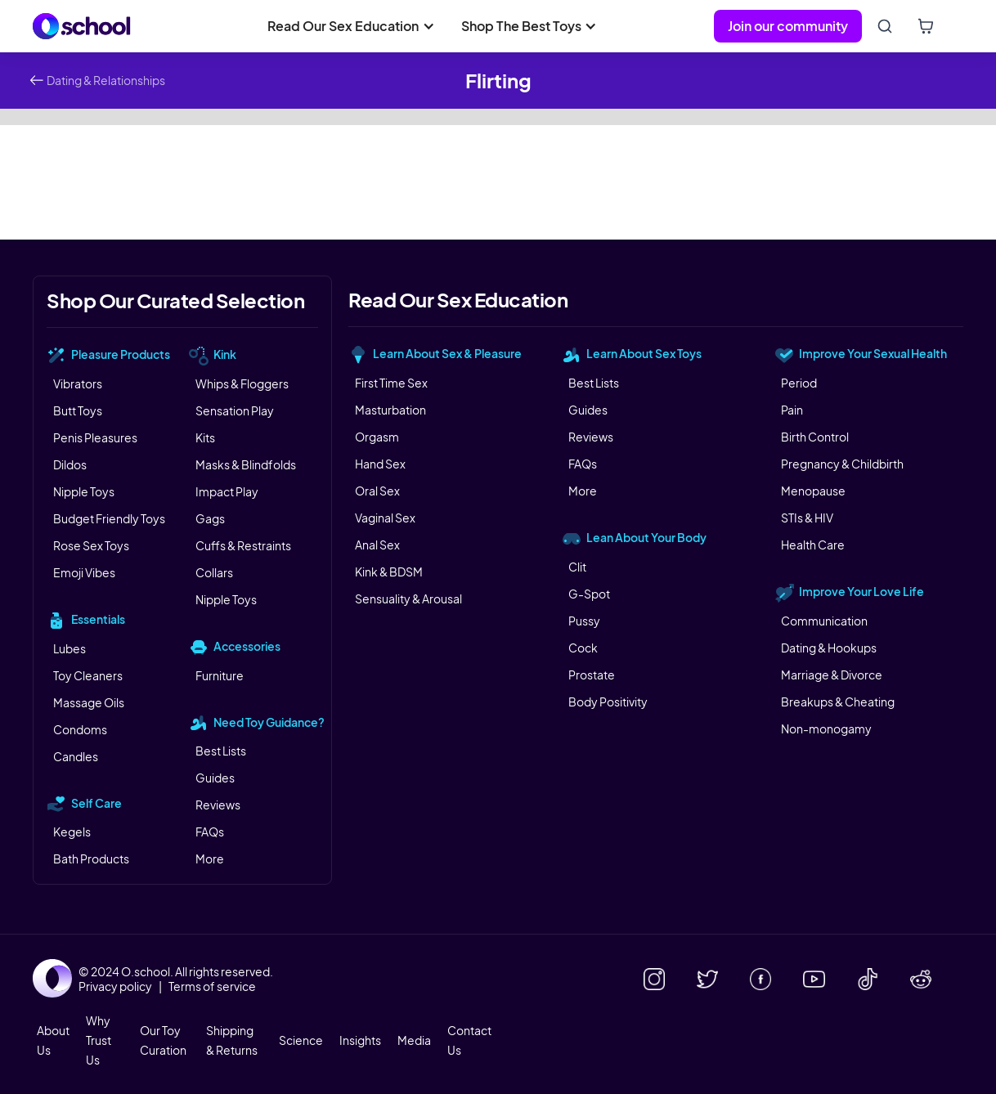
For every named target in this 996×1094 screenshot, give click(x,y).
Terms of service (212, 986)
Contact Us (469, 1040)
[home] (82, 26)
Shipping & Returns (232, 1040)
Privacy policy (115, 986)
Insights (360, 1040)
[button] (350, 26)
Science (301, 1040)
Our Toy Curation (163, 1040)
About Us (53, 1040)
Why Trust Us (98, 1040)
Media (414, 1040)
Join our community (788, 25)
